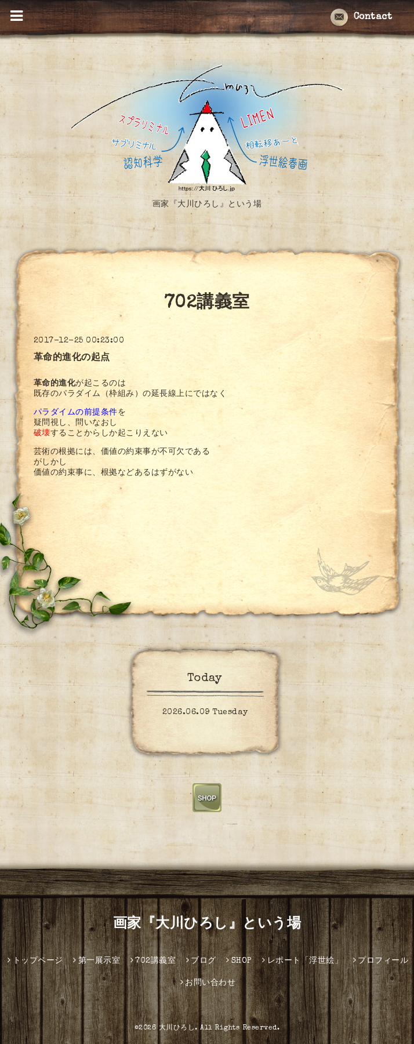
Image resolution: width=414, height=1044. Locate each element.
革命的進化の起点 (72, 358)
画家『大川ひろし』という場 (207, 925)
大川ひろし (177, 1028)
